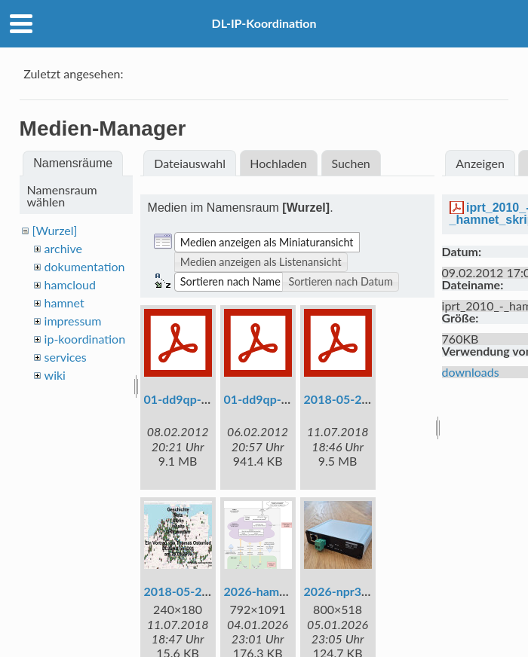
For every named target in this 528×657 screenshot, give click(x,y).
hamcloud (70, 284)
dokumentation (85, 266)
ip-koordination (85, 339)
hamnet (64, 302)
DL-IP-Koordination (263, 23)
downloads (470, 372)
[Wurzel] (55, 230)
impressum (73, 320)
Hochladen (278, 163)
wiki (55, 375)
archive (63, 248)
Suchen (350, 163)
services (66, 357)
